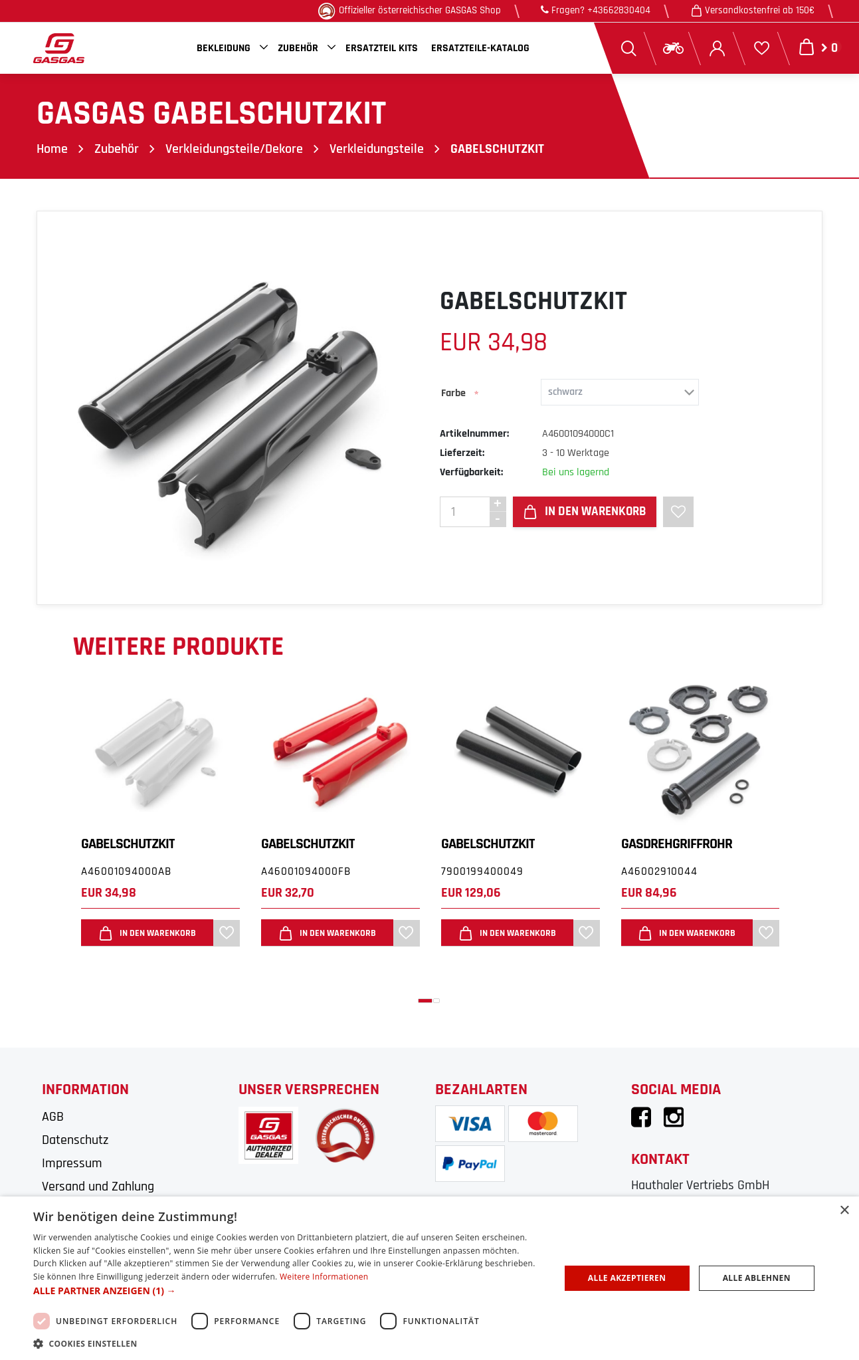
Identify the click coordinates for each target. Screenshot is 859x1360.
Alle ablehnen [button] (757, 1278)
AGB (53, 1116)
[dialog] (429, 1278)
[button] (425, 1000)
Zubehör (298, 48)
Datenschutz (75, 1140)
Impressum (72, 1163)
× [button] (844, 1211)
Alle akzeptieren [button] (627, 1278)
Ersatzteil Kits (381, 48)
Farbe (453, 393)
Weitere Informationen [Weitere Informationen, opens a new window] (324, 1276)
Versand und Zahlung (98, 1186)
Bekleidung (223, 48)
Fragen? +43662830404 (595, 10)
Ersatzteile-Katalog (480, 48)
